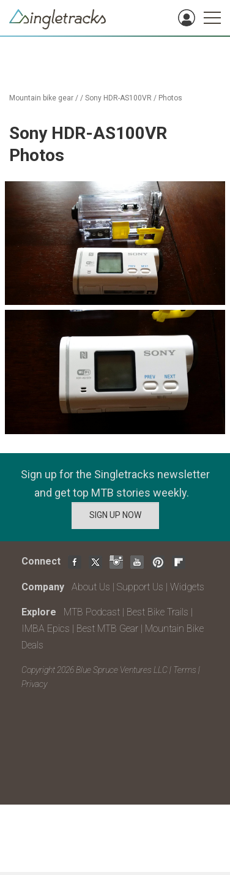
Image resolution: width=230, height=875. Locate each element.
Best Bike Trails (157, 612)
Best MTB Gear (107, 628)
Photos (170, 98)
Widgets (187, 587)
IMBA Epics (45, 628)
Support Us (140, 587)
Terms (184, 670)
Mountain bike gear (41, 98)
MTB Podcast (92, 612)
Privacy (34, 684)
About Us (91, 587)
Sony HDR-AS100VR (118, 98)
